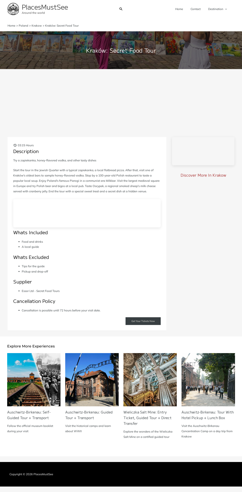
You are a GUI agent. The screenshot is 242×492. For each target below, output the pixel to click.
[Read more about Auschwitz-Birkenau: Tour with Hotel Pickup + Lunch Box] (208, 379)
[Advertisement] (121, 97)
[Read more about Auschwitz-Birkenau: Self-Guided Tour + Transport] (34, 379)
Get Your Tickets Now (142, 321)
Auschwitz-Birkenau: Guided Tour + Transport (90, 415)
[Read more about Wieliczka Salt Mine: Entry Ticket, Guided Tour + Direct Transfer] (150, 379)
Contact (198, 9)
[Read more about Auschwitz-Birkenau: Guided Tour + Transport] (92, 379)
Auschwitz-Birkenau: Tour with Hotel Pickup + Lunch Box (206, 418)
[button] (121, 9)
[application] (226, 9)
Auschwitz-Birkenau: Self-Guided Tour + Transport (30, 415)
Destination (218, 9)
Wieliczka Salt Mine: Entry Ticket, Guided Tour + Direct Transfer (149, 418)
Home (184, 9)
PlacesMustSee (45, 7)
